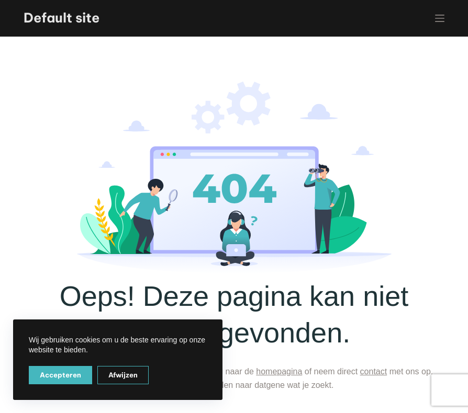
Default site (61, 17)
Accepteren (60, 375)
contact (373, 371)
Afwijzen (123, 375)
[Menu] (439, 18)
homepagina (279, 371)
